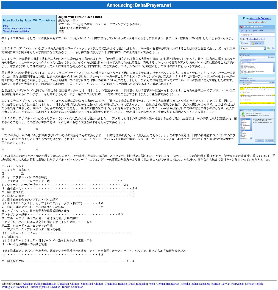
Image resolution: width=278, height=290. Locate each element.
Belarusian (50, 283)
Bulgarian (63, 283)
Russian (33, 286)
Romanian (22, 286)
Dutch (131, 283)
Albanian (28, 283)
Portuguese (8, 286)
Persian (250, 283)
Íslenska (185, 283)
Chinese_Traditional (105, 283)
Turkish (66, 286)
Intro (5, 26)
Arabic (39, 283)
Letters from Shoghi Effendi (17, 28)
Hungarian (173, 283)
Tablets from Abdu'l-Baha (16, 31)
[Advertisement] (65, 271)
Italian (195, 283)
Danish (123, 283)
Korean (216, 283)
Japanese (205, 283)
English (141, 283)
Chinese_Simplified (81, 283)
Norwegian (238, 283)
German (161, 283)
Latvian (225, 283)
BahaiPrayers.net (153, 5)
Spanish (44, 286)
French (151, 283)
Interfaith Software (260, 18)
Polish (259, 283)
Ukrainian (77, 286)
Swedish (55, 286)
